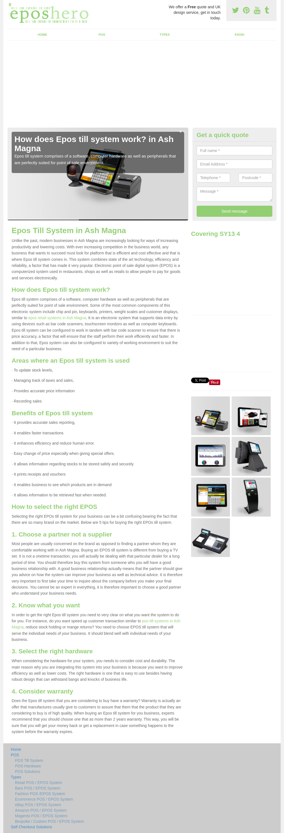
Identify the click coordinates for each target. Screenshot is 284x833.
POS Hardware (28, 766)
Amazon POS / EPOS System (41, 810)
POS (102, 34)
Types (164, 34)
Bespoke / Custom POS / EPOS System (49, 821)
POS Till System (29, 760)
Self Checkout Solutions (31, 827)
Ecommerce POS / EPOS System (44, 799)
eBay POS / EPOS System (38, 805)
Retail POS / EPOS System (38, 782)
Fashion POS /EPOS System (40, 793)
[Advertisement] (142, 86)
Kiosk (239, 34)
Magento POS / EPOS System (41, 816)
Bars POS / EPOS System (37, 788)
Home (42, 34)
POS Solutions (27, 771)
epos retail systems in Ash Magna (57, 318)
